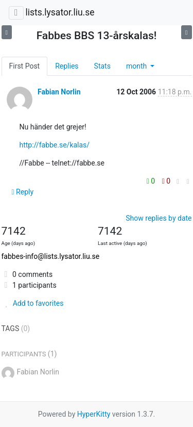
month (137, 66)
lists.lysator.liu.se (59, 12)
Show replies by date (158, 218)
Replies (66, 66)
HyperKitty (94, 414)
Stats (102, 66)
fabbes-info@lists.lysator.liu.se (51, 256)
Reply (23, 192)
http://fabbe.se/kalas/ (55, 145)
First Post (24, 66)
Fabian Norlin (59, 92)
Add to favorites (33, 303)
